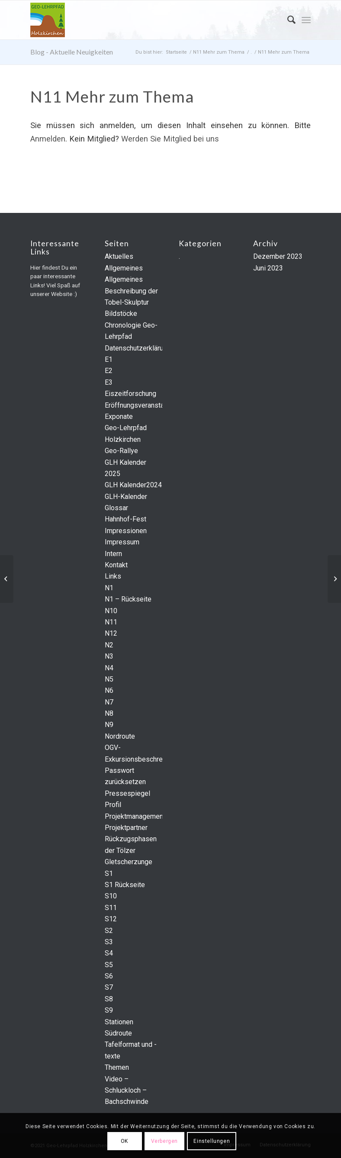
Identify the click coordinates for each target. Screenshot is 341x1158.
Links (113, 576)
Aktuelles (119, 256)
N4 (109, 668)
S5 (109, 965)
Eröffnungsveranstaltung (142, 405)
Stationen (119, 1022)
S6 (109, 976)
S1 (109, 873)
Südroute (118, 1033)
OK (124, 1141)
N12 (111, 633)
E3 (109, 382)
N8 (109, 713)
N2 (109, 645)
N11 (111, 622)
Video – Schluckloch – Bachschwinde (126, 1090)
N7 (109, 702)
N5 (109, 679)
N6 (109, 690)
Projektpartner (126, 827)
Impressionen (126, 531)
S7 (109, 987)
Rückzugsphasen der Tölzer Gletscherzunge (131, 850)
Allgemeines (124, 268)
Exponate (119, 416)
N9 (109, 725)
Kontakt (116, 565)
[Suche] (287, 19)
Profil (113, 805)
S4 (109, 953)
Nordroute (120, 736)
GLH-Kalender (126, 496)
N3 (109, 656)
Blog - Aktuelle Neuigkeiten (71, 52)
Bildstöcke (121, 313)
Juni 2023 (268, 268)
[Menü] (306, 20)
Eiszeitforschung (130, 393)
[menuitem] (287, 19)
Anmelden (47, 138)
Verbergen (164, 1141)
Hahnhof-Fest (125, 519)
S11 (111, 908)
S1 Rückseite (125, 885)
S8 (109, 999)
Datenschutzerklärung (137, 348)
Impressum (122, 542)
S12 (111, 919)
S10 (111, 896)
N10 (111, 611)
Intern (113, 554)
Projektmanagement (135, 816)
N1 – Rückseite (128, 599)
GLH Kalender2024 (133, 485)
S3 (109, 942)
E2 (109, 371)
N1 (109, 588)
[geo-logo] (47, 19)
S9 (109, 1010)
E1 (109, 359)
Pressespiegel (127, 793)
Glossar (116, 508)
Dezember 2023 (277, 256)
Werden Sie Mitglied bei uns (170, 138)
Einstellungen (211, 1141)
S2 (109, 930)
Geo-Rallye (121, 451)
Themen (117, 1067)
